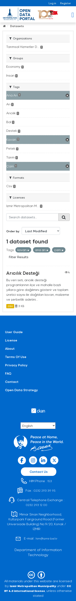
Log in (52, 3)
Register (65, 3)
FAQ (8, 373)
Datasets (17, 26)
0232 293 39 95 (44, 490)
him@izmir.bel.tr (46, 538)
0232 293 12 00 (36, 505)
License (11, 340)
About (10, 348)
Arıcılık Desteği (22, 273)
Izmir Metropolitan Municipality (33, 586)
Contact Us (39, 471)
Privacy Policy (16, 365)
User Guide (14, 332)
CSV (10, 306)
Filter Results (18, 257)
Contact (11, 381)
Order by (12, 231)
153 (49, 481)
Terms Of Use (15, 357)
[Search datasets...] (32, 217)
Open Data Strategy (21, 390)
